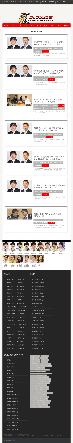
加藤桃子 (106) (11, 380)
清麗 (6, 264)
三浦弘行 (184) (11, 320)
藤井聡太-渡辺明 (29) (37, 289)
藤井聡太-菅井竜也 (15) (38, 293)
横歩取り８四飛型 (44, 389)
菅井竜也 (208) (11, 300)
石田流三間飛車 (34, 396)
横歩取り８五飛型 (34, 389)
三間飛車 (38, 371)
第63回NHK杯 (43, 220)
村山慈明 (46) (10, 341)
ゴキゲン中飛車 (40, 367)
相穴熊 (50, 392)
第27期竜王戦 (43, 191)
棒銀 (49, 381)
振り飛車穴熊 (43, 381)
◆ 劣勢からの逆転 (35, 357)
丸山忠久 (36, 48)
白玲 (61, 251)
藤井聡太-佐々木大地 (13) (38, 307)
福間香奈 (5, 266)
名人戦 (12, 25)
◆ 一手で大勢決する (35, 355)
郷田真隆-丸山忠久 (58, 48)
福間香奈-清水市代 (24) (13, 398)
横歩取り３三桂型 (34, 387)
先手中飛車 (48, 373)
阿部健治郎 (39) (11, 345)
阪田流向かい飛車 (45, 402)
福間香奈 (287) (11, 360)
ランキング (23, 1)
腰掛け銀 (32, 398)
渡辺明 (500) (10, 286)
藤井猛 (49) (21, 338)
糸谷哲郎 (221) (21, 296)
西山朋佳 (61, 253)
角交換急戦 (33, 400)
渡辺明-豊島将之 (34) (37, 331)
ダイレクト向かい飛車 (35, 369)
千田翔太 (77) (20, 293)
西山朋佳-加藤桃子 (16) (13, 418)
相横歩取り (39, 392)
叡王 (40, 251)
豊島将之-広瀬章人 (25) (38, 313)
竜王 (6, 251)
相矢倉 (45, 392)
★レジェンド (42, 363)
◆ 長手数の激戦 (34, 363)
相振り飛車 (37, 391)
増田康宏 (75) (10, 289)
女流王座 (20, 264)
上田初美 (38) (10, 370)
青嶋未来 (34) (21, 313)
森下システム (33, 383)
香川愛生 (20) (10, 374)
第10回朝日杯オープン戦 (45, 105)
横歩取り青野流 (43, 222)
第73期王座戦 (43, 48)
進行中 (30, 1)
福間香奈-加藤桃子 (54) (13, 405)
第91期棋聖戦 (43, 76)
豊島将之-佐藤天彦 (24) (38, 310)
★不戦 (48, 363)
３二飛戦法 (39, 406)
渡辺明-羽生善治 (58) (37, 345)
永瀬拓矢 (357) (11, 282)
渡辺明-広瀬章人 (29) (37, 338)
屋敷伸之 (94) (10, 327)
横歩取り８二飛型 (44, 387)
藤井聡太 (5, 253)
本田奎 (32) (21, 348)
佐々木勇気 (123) (21, 286)
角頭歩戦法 (33, 402)
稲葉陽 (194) (21, 300)
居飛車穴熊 (45, 377)
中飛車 (43, 371)
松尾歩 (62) (20, 341)
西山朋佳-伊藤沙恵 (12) (13, 422)
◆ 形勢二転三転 (44, 357)
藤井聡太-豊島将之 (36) (38, 282)
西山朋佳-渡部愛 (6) (12, 425)
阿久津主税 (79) (11, 324)
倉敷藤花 (40, 264)
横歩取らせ (40, 383)
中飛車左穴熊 (33, 373)
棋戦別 (37, 1)
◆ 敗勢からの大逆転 (35, 359)
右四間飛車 (39, 375)
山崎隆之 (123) (22, 320)
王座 (27, 251)
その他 (59, 25)
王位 (20, 251)
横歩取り (36, 222)
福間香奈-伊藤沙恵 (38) (13, 408)
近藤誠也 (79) (10, 296)
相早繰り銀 (33, 392)
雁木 (39, 404)
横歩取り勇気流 (34, 385)
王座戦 (25, 25)
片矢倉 (32, 391)
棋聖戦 (52, 25)
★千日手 (32, 365)
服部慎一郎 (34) (11, 313)
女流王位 (33, 264)
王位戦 (19, 25)
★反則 (37, 365)
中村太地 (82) (10, 293)
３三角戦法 (33, 406)
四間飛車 (39, 377)
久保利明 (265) (11, 338)
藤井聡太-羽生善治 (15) (38, 303)
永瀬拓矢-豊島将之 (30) (38, 320)
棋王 (34, 251)
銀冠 (38, 402)
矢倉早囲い (43, 394)
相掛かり (44, 391)
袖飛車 (45, 398)
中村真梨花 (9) (10, 377)
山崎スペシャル (34, 379)
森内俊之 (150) (11, 317)
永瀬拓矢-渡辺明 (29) (37, 324)
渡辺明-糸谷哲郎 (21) (37, 348)
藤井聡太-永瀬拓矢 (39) (38, 286)
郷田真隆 (50, 48)
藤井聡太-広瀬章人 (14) (38, 300)
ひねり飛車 (33, 367)
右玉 (45, 375)
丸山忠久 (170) (22, 324)
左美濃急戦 (41, 379)
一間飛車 (32, 371)
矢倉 (38, 394)
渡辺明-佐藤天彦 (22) (37, 334)
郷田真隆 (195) (11, 334)
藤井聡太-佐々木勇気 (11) (38, 296)
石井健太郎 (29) (11, 310)
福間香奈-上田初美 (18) (13, 401)
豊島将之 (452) (21, 289)
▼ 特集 (6, 1)
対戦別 (44, 1)
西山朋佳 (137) (11, 363)
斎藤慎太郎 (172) (11, 307)
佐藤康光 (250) (23, 307)
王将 (47, 251)
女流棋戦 (66, 25)
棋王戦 (32, 25)
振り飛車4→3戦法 (34, 381)
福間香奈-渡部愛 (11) (12, 412)
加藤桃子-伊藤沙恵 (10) (13, 429)
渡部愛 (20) (10, 387)
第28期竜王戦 (43, 134)
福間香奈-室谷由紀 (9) (12, 415)
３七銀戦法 (44, 404)
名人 (13, 251)
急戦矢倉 (48, 379)
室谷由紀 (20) (10, 391)
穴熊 (40, 396)
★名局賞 (43, 365)
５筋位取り (46, 406)
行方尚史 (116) (22, 334)
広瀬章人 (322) (21, 303)
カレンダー (14, 1)
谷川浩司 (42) (10, 331)
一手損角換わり (37, 51)
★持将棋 (49, 365)
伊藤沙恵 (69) (10, 384)
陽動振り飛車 (33, 404)
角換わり (45, 79)
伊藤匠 (40, 253)
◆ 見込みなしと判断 (35, 361)
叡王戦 (39, 25)
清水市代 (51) (10, 367)
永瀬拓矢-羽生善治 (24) (38, 327)
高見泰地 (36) (21, 310)
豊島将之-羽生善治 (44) (38, 317)
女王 (13, 264)
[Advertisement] (38, 9)
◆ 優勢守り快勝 (47, 108)
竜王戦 (6, 25)
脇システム (45, 396)
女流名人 (27, 264)
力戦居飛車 (33, 375)
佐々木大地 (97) (11, 348)
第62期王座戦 (43, 162)
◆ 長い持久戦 (44, 361)
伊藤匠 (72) (21, 279)
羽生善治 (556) (22, 317)
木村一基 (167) (21, 327)
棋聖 (54, 251)
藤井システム (39, 398)
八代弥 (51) (21, 345)
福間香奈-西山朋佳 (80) (13, 394)
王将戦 (45, 25)
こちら (59, 435)
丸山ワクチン (41, 373)
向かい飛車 (33, 377)
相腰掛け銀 (55, 108)
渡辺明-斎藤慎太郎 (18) (38, 341)
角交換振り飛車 (40, 400)
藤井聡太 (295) (11, 279)
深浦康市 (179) (21, 331)
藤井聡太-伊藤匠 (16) (37, 279)
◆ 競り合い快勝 (37, 79)
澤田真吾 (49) (10, 303)
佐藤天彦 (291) (22, 282)
